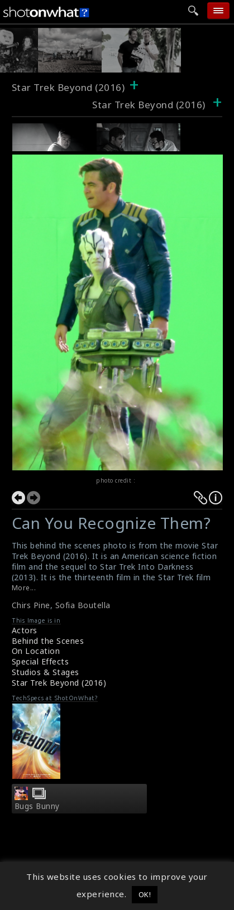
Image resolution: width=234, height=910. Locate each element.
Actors (24, 630)
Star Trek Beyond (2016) (68, 87)
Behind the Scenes (48, 640)
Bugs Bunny (37, 806)
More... (24, 588)
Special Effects (40, 661)
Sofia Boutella (83, 605)
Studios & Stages (45, 672)
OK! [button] (145, 894)
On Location (36, 651)
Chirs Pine (31, 605)
